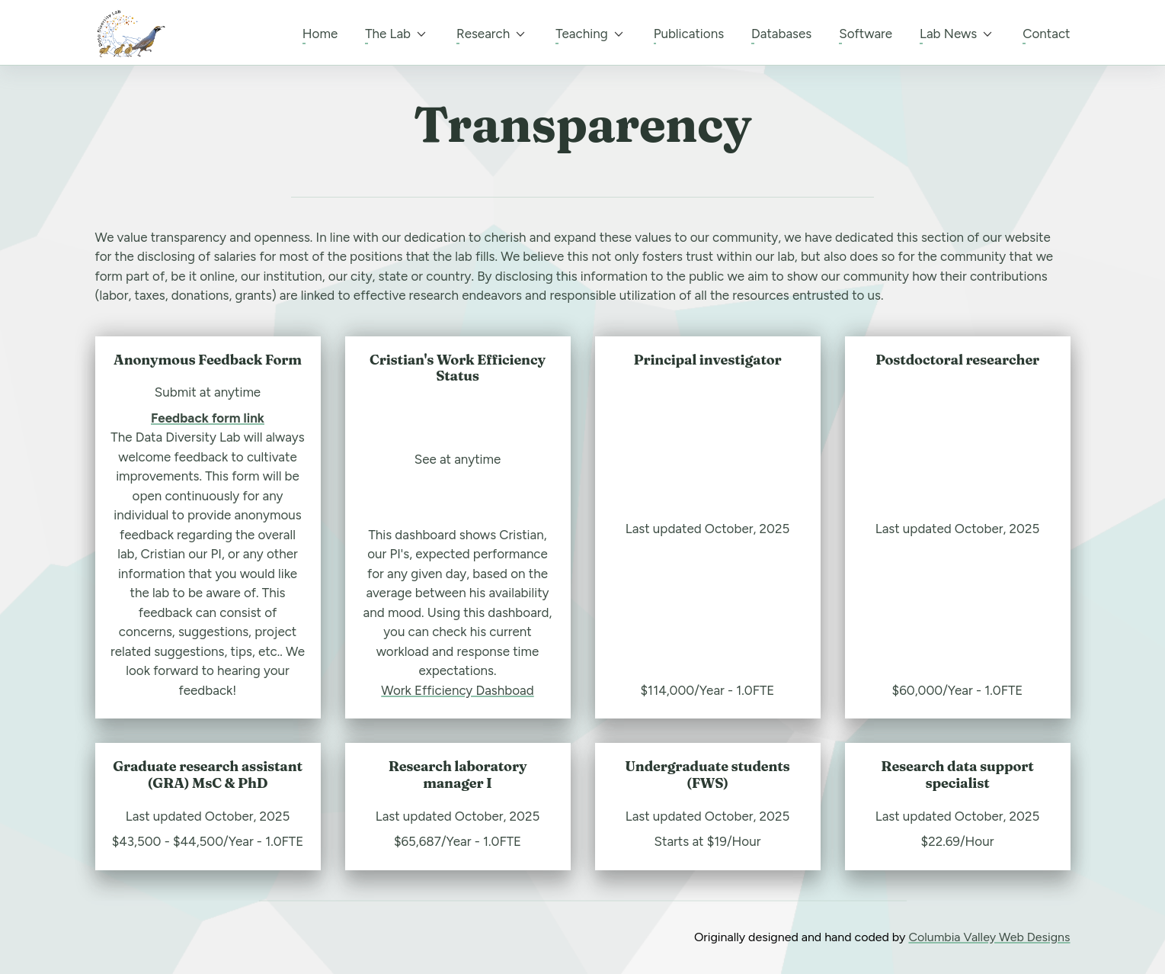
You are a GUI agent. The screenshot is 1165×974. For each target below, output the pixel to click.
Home (320, 33)
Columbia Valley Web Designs (989, 937)
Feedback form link (207, 418)
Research (492, 34)
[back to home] (130, 34)
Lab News (957, 34)
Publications (689, 33)
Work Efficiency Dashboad (457, 690)
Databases (781, 33)
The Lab (397, 34)
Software (865, 33)
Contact (1046, 33)
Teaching (590, 34)
